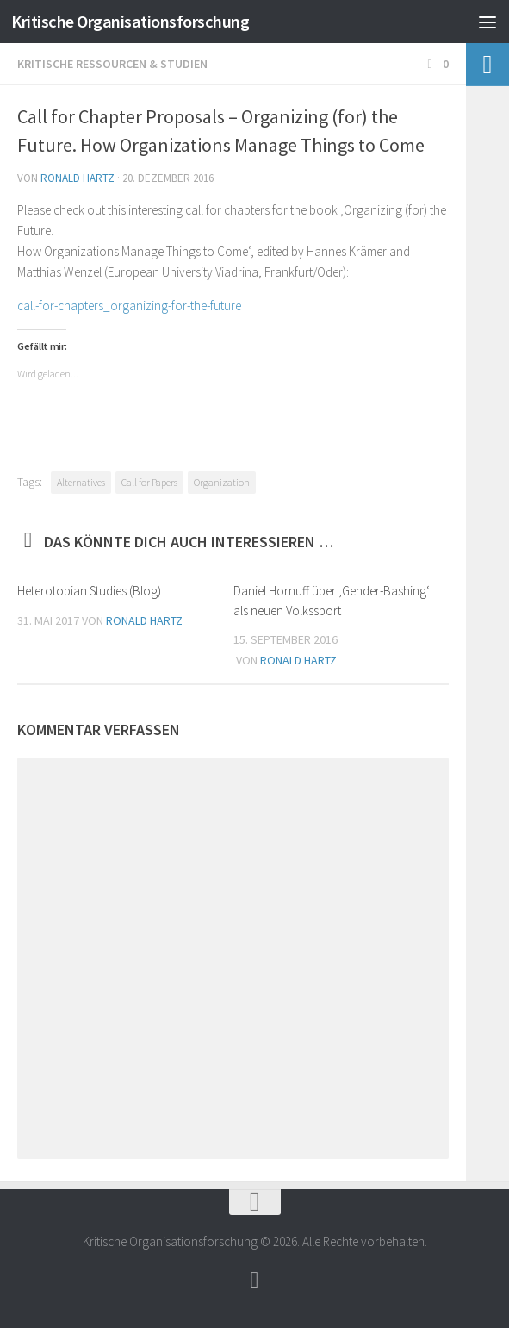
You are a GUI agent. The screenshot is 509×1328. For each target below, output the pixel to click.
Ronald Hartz (77, 178)
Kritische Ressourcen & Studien (112, 64)
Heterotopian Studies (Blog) (89, 591)
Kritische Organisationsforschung (139, 21)
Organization (222, 482)
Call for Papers (149, 482)
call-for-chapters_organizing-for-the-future (129, 305)
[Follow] (255, 1281)
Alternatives (81, 482)
